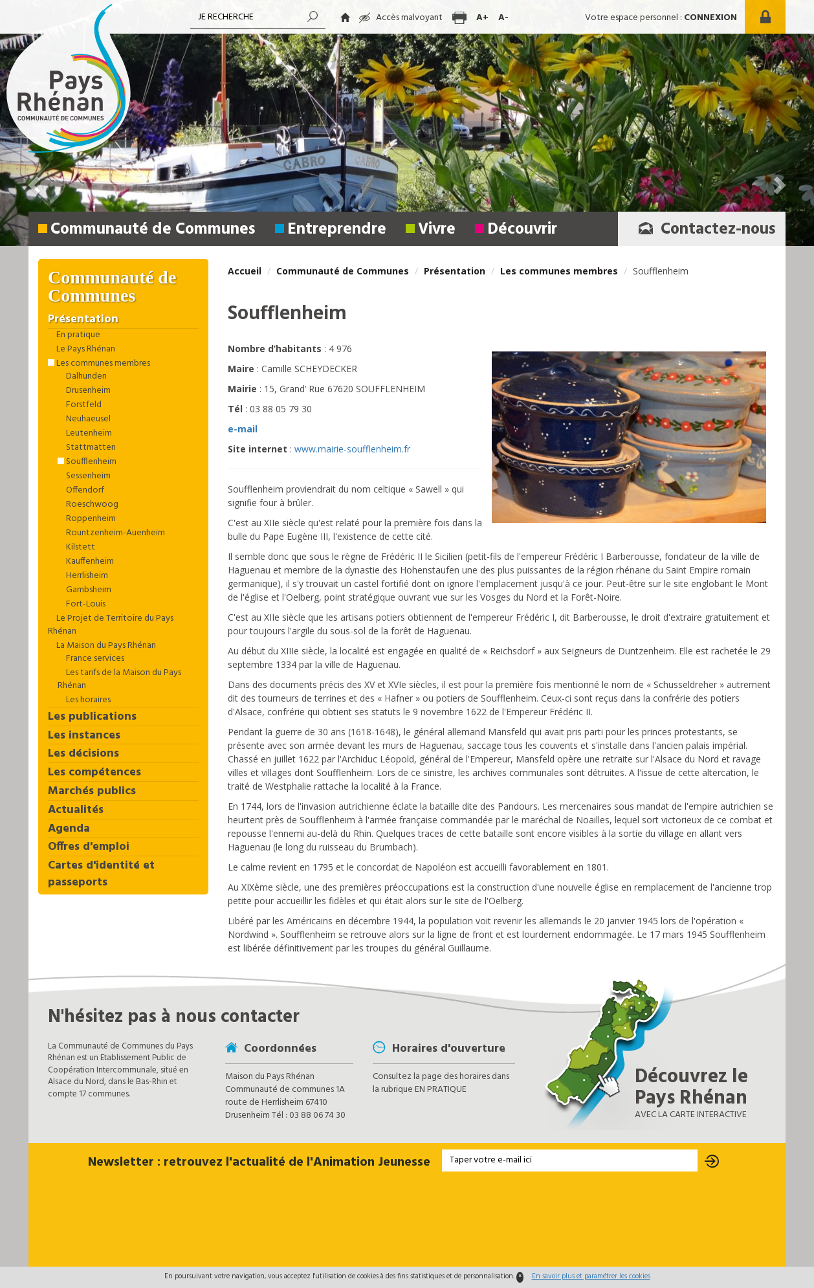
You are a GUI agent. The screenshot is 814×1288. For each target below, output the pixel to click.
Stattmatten (90, 447)
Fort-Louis (84, 604)
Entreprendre (336, 230)
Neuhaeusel (87, 419)
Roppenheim (90, 519)
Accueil (244, 271)
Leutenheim (88, 433)
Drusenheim (87, 390)
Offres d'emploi (88, 847)
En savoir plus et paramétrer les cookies (591, 1276)
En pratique (77, 335)
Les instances (84, 735)
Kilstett (79, 547)
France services (94, 658)
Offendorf (84, 490)
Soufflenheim (90, 462)
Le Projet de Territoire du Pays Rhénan (110, 625)
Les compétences (94, 772)
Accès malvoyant (401, 17)
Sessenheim (87, 476)
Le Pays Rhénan (84, 349)
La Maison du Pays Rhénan (105, 645)
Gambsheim (87, 590)
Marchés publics (92, 791)
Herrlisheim (86, 576)
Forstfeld (83, 405)
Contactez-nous (703, 230)
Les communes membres (559, 271)
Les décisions (83, 754)
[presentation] (407, 1220)
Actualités (76, 810)
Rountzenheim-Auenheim (114, 533)
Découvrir (522, 230)
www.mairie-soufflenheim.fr (352, 449)
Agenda (69, 829)
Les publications (92, 717)
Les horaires (87, 700)
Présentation (454, 271)
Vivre (437, 230)
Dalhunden (85, 376)
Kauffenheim (89, 561)
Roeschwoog (91, 504)
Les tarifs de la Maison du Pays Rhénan (119, 680)
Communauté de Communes (153, 230)
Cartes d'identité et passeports (101, 874)
